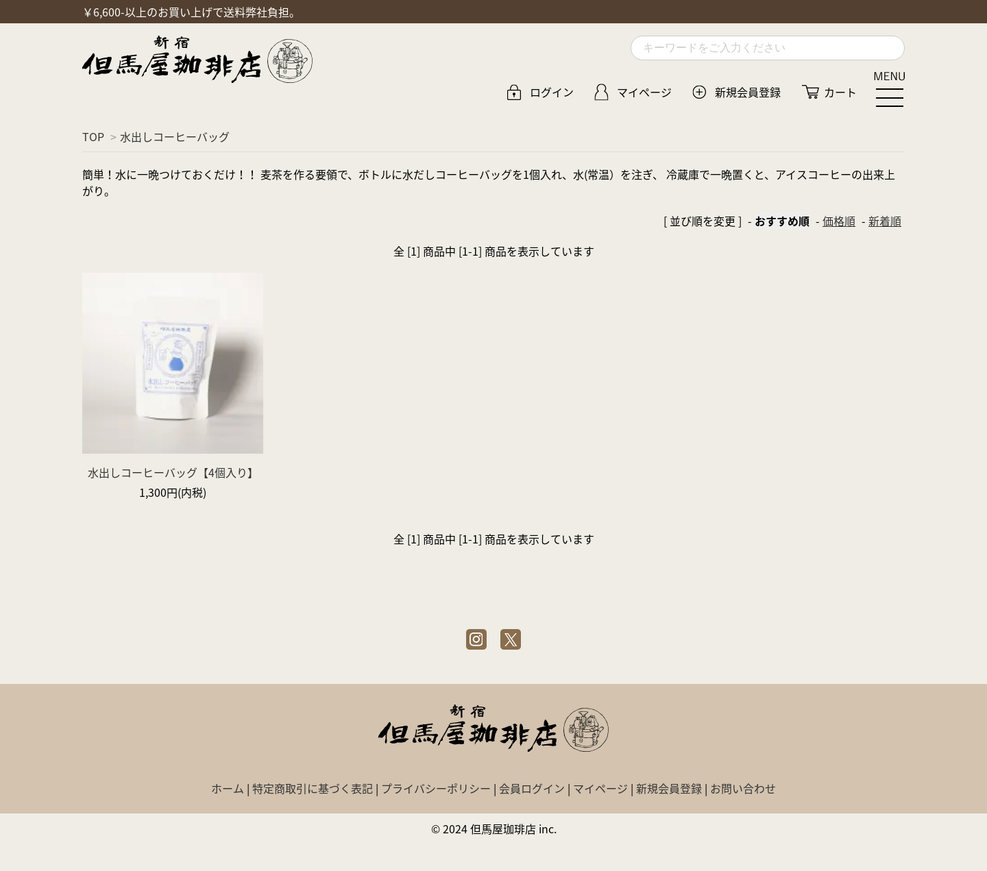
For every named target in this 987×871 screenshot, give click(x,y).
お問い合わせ (743, 788)
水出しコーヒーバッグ (175, 136)
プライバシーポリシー (436, 788)
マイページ (644, 92)
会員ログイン (532, 788)
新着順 (884, 220)
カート (840, 92)
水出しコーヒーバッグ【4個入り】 (173, 472)
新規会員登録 (748, 92)
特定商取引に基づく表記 (312, 788)
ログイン (552, 92)
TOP (93, 136)
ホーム (227, 788)
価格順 (838, 220)
